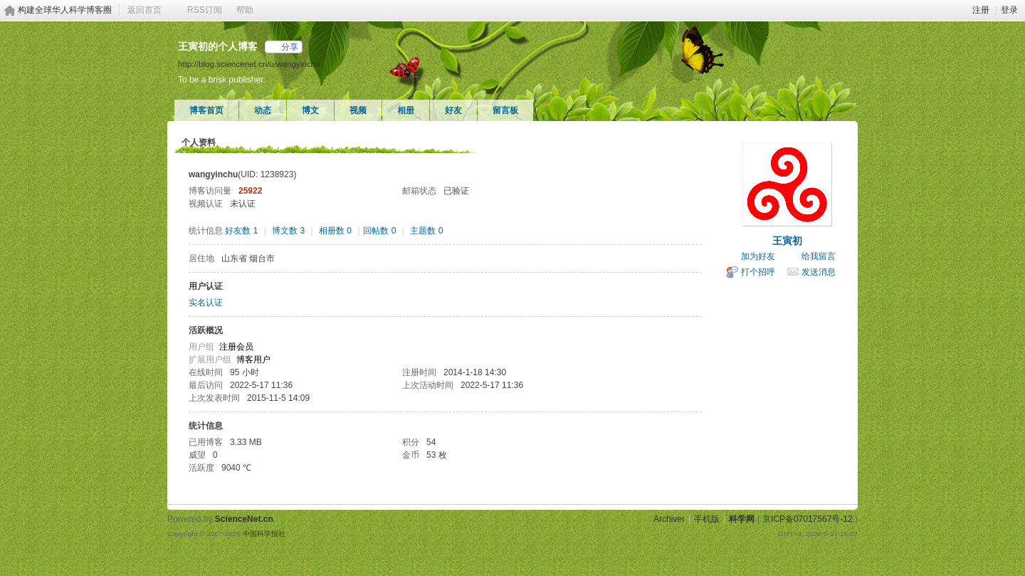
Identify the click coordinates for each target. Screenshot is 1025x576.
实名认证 (206, 303)
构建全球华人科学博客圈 (65, 10)
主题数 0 (426, 231)
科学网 (742, 519)
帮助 (244, 10)
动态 (262, 110)
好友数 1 (241, 231)
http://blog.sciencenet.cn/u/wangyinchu (249, 63)
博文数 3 (288, 231)
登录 (1009, 10)
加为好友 (758, 256)
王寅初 (787, 240)
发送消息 (818, 272)
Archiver (669, 519)
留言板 (505, 110)
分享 (289, 47)
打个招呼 (758, 272)
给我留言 (818, 256)
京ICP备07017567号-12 (807, 519)
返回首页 (144, 10)
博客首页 (206, 110)
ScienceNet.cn (244, 519)
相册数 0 (335, 231)
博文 (310, 110)
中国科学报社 (264, 534)
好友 (453, 110)
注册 (980, 10)
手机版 (707, 519)
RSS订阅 (204, 10)
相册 (405, 110)
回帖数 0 (379, 231)
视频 (358, 110)
